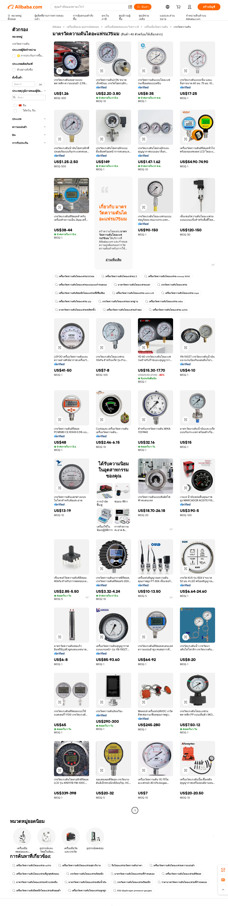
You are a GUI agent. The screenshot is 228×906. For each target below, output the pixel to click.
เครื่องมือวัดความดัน (156, 26)
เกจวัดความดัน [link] (182, 26)
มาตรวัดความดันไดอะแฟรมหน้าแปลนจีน (34, 882)
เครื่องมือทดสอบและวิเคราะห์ (122, 26)
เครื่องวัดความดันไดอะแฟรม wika (164, 301)
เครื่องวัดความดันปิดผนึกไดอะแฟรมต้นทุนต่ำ (36, 890)
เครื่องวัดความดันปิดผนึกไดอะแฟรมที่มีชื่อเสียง (80, 293)
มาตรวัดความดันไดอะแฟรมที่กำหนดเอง (132, 873)
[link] (223, 870)
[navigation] (29, 419)
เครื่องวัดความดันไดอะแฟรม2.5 (119, 276)
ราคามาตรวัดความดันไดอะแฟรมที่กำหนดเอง (182, 882)
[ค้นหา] (142, 7)
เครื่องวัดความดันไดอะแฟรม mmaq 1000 (167, 276)
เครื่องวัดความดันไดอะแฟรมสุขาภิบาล (79, 865)
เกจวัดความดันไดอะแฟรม (172, 284)
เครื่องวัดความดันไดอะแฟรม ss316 (168, 309)
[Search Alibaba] (89, 7)
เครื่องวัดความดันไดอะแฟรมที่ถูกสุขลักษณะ (35, 873)
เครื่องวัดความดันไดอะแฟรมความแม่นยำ (172, 865)
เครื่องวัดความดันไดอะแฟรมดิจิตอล (181, 873)
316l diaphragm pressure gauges (132, 890)
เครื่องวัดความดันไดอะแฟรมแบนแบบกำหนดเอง (81, 284)
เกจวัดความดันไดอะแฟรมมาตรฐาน (118, 301)
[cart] (179, 7)
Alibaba (56, 26)
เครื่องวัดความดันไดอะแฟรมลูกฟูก (87, 890)
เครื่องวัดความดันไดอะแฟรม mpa (180, 293)
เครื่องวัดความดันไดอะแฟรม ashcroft (133, 293)
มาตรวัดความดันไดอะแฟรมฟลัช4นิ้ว (75, 309)
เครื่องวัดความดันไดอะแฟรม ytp (73, 301)
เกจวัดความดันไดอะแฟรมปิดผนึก (84, 873)
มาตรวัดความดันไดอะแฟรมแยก (132, 284)
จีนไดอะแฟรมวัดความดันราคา (125, 865)
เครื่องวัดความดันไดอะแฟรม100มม (74, 276)
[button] (130, 7)
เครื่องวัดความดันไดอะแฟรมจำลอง (122, 309)
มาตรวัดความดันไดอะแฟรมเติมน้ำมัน (85, 882)
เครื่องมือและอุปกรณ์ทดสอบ (83, 26)
